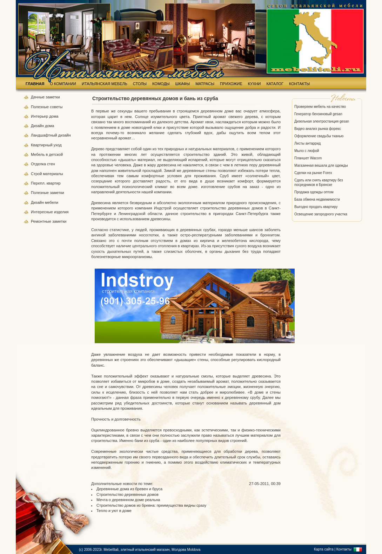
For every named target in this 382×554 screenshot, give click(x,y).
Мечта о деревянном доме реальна (128, 500)
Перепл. (39, 183)
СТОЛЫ (140, 84)
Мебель (38, 154)
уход (58, 145)
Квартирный (42, 145)
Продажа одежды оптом (314, 192)
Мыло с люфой (306, 151)
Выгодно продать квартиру (315, 207)
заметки (53, 97)
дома (53, 116)
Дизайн (38, 126)
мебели (51, 202)
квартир (54, 183)
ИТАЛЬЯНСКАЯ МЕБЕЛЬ (104, 84)
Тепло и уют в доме (114, 510)
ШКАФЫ (182, 84)
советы (56, 107)
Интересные (42, 212)
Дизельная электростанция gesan (321, 121)
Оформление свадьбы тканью (318, 136)
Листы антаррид (307, 143)
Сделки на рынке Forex (313, 173)
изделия (61, 212)
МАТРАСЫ (204, 84)
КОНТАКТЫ (299, 84)
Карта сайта (324, 549)
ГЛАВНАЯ (35, 84)
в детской (54, 154)
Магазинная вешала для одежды (321, 165)
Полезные (40, 107)
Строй (37, 174)
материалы (53, 174)
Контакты (343, 549)
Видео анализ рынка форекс (317, 129)
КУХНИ (254, 84)
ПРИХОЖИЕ (231, 84)
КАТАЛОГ (274, 84)
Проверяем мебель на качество (320, 107)
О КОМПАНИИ (63, 84)
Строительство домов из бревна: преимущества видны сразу (151, 505)
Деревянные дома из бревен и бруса (129, 489)
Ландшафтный (44, 135)
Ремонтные (41, 221)
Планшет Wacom (308, 158)
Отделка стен (43, 164)
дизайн (64, 135)
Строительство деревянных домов (127, 494)
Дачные (38, 97)
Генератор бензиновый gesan (318, 114)
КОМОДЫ (161, 84)
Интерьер (39, 116)
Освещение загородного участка (320, 214)
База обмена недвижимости (317, 199)
